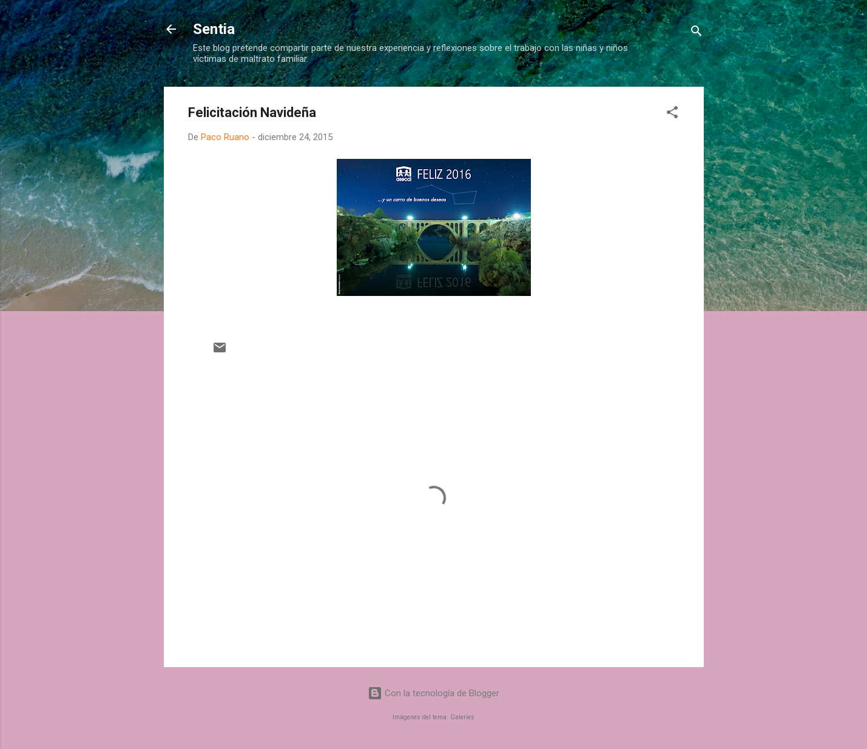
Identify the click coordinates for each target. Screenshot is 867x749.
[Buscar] (696, 33)
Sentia (214, 29)
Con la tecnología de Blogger (433, 693)
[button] (672, 114)
